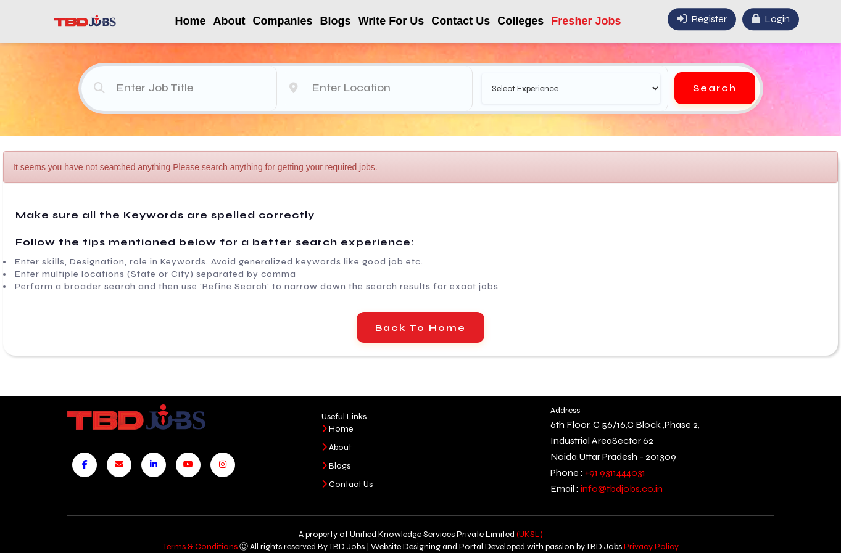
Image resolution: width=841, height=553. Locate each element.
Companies (283, 21)
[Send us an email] (119, 465)
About (229, 21)
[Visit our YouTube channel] (188, 465)
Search (715, 87)
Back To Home (420, 328)
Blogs (335, 21)
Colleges (520, 21)
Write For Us (391, 21)
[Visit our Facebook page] (84, 465)
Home (190, 21)
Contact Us (460, 21)
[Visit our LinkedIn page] (153, 465)
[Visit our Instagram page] (222, 465)
